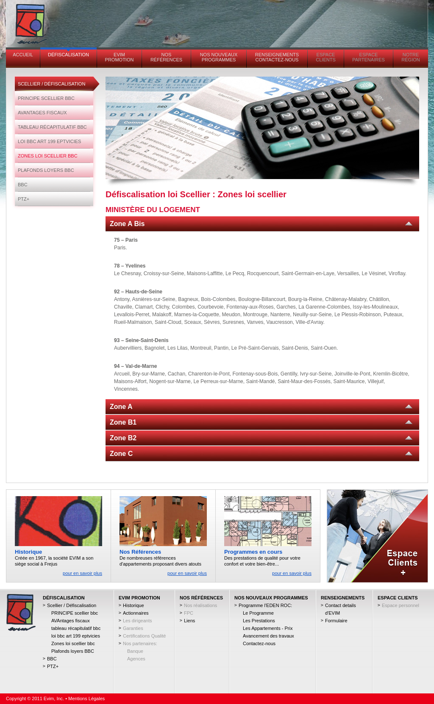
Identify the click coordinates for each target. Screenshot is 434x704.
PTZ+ (23, 199)
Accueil (23, 54)
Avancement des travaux (268, 635)
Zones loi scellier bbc (48, 155)
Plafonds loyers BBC (46, 170)
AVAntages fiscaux (42, 112)
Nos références (166, 57)
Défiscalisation (68, 54)
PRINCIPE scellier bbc (46, 98)
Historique (133, 605)
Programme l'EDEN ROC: (265, 605)
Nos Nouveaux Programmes (219, 57)
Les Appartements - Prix (267, 628)
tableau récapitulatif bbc (52, 127)
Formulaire (336, 620)
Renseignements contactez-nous (277, 57)
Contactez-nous (259, 643)
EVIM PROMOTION (119, 57)
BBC (23, 184)
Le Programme (258, 613)
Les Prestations (259, 620)
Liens (189, 620)
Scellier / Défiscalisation (51, 83)
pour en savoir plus (82, 573)
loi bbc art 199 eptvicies (49, 141)
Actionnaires (136, 613)
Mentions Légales (86, 698)
